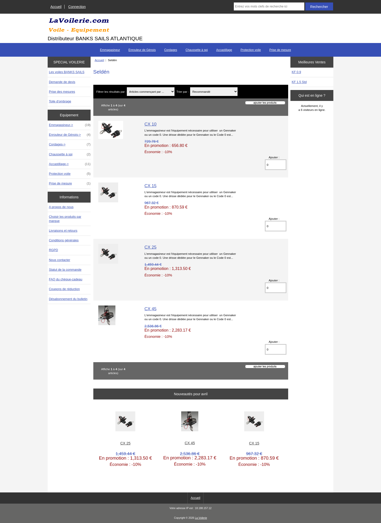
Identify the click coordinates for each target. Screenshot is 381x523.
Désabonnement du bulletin (68, 299)
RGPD (53, 250)
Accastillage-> (70, 164)
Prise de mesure (280, 50)
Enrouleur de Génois (142, 50)
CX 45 (150, 308)
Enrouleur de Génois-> (70, 135)
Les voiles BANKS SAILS (66, 72)
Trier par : (183, 91)
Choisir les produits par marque (65, 218)
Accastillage (224, 50)
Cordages (170, 50)
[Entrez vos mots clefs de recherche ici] (269, 6)
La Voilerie (201, 518)
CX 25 (150, 247)
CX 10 (150, 124)
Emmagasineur (110, 50)
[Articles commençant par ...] (150, 91)
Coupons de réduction (64, 289)
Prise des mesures (62, 91)
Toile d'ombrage (60, 101)
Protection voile (251, 50)
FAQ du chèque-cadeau (65, 279)
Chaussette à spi (196, 50)
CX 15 (150, 185)
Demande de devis (62, 82)
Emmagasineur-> (70, 125)
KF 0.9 (296, 72)
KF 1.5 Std (299, 82)
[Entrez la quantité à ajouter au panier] (276, 164)
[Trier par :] (214, 91)
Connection (77, 7)
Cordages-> (70, 144)
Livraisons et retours (63, 230)
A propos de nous (61, 207)
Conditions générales (64, 240)
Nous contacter (59, 260)
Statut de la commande (65, 269)
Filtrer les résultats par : (111, 91)
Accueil (56, 7)
